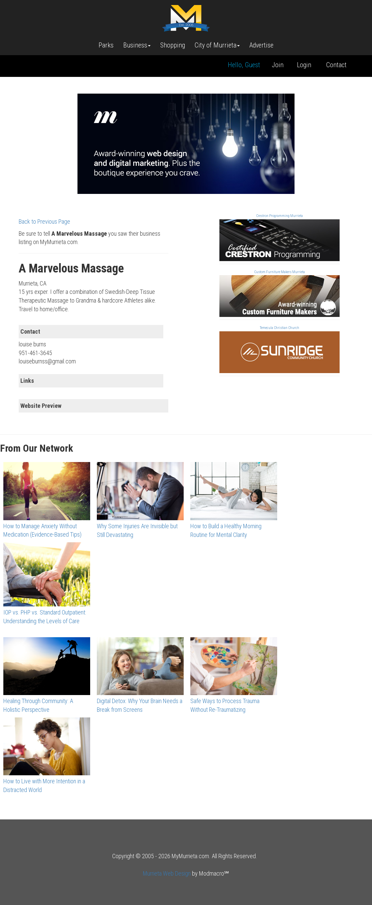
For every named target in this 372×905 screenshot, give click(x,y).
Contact (336, 65)
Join (278, 65)
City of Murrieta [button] (217, 45)
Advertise (261, 45)
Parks (106, 45)
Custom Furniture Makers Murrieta (279, 272)
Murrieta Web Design (167, 873)
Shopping (172, 45)
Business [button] (137, 45)
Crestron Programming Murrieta (279, 216)
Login (304, 65)
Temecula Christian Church (279, 328)
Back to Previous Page (44, 221)
